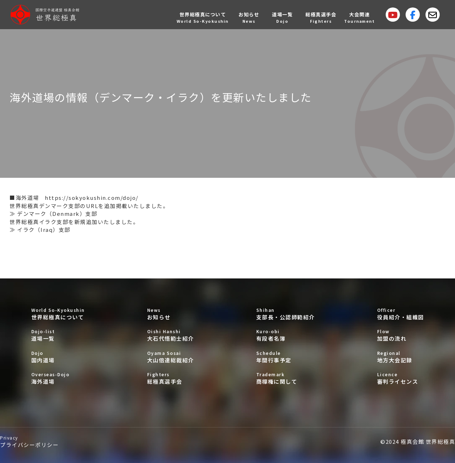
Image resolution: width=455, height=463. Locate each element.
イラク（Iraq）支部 (43, 229)
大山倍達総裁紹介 (170, 357)
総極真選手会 (170, 378)
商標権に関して (285, 378)
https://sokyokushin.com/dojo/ (92, 197)
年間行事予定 (285, 357)
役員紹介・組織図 (400, 314)
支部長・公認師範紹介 (285, 314)
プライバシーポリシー (29, 441)
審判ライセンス (400, 378)
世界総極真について (58, 314)
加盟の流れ (400, 335)
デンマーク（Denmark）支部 (57, 213)
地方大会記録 (400, 357)
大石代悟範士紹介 (170, 335)
